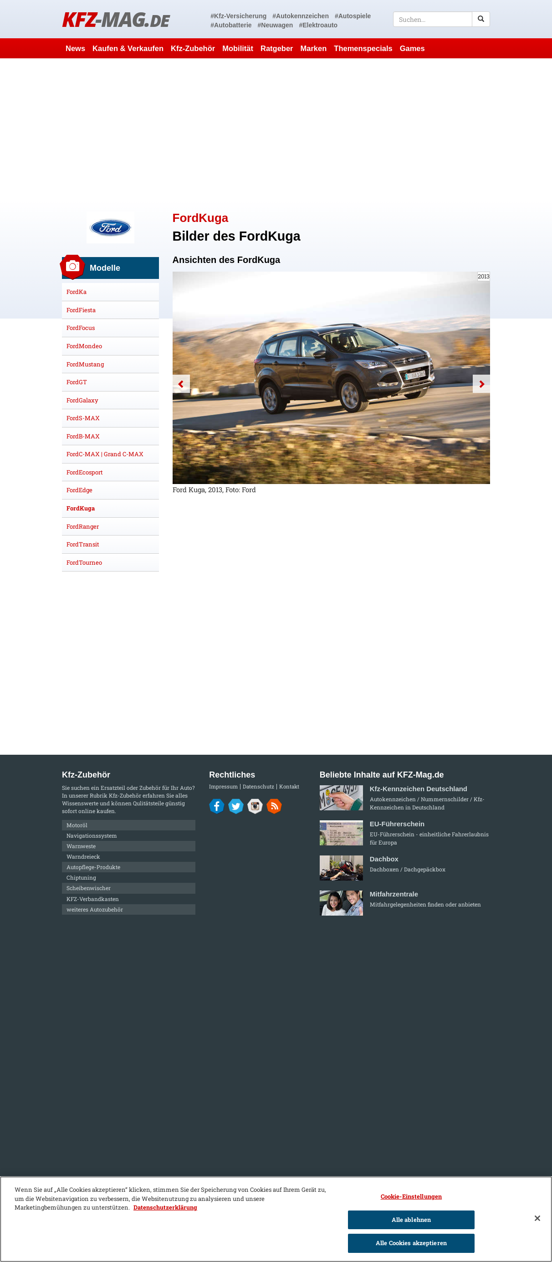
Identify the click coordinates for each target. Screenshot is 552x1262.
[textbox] (441, 19)
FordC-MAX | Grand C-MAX (104, 454)
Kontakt (289, 786)
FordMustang (85, 364)
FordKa (76, 292)
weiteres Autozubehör (94, 909)
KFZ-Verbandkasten (92, 898)
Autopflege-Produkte (93, 867)
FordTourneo (84, 562)
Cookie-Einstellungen (411, 1196)
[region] (276, 1219)
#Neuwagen (275, 25)
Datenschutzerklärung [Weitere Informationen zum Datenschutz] (165, 1207)
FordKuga (80, 508)
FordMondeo (84, 346)
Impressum (223, 786)
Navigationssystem (91, 835)
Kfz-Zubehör (193, 48)
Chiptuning (81, 877)
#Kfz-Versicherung (238, 16)
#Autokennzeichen (300, 16)
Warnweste (81, 846)
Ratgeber (277, 48)
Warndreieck (83, 856)
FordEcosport (84, 472)
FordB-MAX (83, 436)
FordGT (76, 382)
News (75, 48)
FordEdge (79, 490)
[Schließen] (537, 1218)
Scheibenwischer (88, 887)
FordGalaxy (82, 400)
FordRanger (82, 526)
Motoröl (76, 825)
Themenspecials (363, 48)
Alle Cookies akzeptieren (411, 1243)
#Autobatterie (230, 25)
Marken (314, 48)
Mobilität (237, 48)
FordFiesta (81, 310)
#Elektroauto (318, 25)
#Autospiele (353, 16)
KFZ (115, 19)
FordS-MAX (83, 418)
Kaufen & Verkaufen (128, 48)
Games (412, 48)
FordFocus (80, 328)
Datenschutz (258, 786)
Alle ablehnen (411, 1220)
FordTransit (82, 544)
